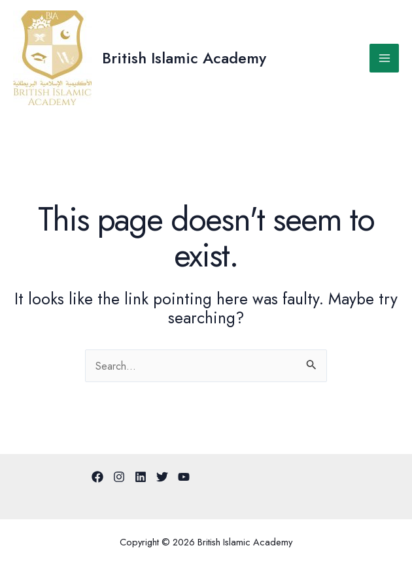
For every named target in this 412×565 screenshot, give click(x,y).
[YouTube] (184, 477)
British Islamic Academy (184, 58)
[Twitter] (162, 477)
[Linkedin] (140, 477)
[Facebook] (97, 477)
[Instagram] (119, 477)
